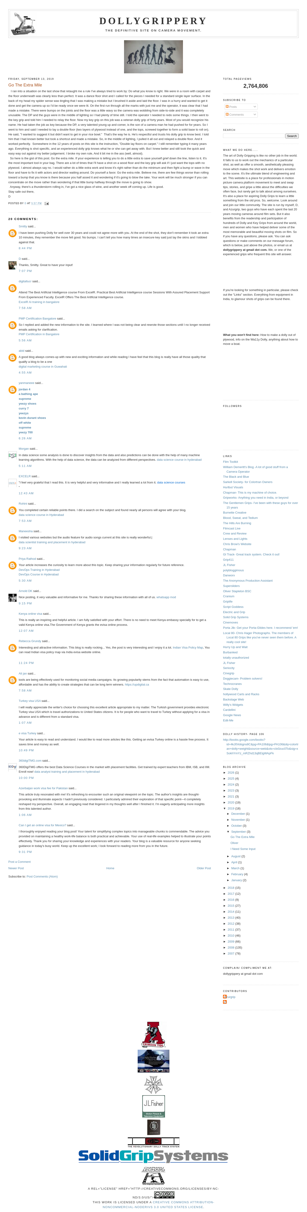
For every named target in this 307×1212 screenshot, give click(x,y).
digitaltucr (25, 281)
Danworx (229, 575)
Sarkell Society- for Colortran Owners (247, 482)
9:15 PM (25, 603)
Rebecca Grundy (30, 641)
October (237, 825)
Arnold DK (25, 591)
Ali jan (23, 673)
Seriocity (229, 668)
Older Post (204, 868)
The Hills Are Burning (237, 523)
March (235, 868)
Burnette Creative (234, 512)
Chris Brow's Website (237, 544)
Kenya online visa (30, 613)
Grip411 (228, 559)
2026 (231, 772)
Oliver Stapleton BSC (237, 591)
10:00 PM (26, 778)
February (237, 874)
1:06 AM (25, 815)
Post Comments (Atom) (42, 876)
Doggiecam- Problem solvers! (242, 678)
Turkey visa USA (30, 701)
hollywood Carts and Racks (241, 694)
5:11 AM (25, 466)
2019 (231, 808)
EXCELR (25, 476)
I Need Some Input (243, 849)
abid (21, 350)
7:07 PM (25, 271)
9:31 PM (25, 852)
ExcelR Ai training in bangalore (39, 302)
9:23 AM (25, 548)
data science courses (171, 482)
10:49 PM (26, 750)
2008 (231, 947)
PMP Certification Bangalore (37, 318)
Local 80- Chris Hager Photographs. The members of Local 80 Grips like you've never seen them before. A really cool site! (259, 637)
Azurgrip (229, 997)
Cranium (228, 596)
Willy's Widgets (233, 704)
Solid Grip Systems (236, 617)
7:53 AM (25, 521)
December (238, 813)
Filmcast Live (231, 528)
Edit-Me (228, 720)
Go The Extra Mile (243, 837)
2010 (231, 935)
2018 (231, 887)
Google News (232, 715)
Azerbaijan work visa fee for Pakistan (43, 788)
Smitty (23, 226)
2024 (231, 784)
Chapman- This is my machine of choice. (250, 492)
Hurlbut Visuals (233, 487)
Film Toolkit (230, 461)
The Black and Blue (236, 476)
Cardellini (229, 710)
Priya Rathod (27, 558)
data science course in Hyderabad (41, 515)
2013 (231, 917)
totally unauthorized (236, 657)
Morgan (24, 448)
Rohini (23, 503)
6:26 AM (25, 438)
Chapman (229, 549)
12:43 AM (26, 493)
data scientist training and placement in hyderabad (52, 542)
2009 (231, 941)
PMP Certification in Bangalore (39, 334)
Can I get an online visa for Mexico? (42, 825)
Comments (235, 114)
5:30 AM (25, 580)
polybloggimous (233, 570)
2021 (231, 796)
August (236, 856)
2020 (231, 802)
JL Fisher (229, 565)
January (237, 880)
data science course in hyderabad (179, 459)
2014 (231, 911)
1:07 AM (25, 722)
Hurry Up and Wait (235, 647)
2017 (231, 893)
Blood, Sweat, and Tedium (240, 518)
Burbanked (230, 652)
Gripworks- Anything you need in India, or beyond (255, 497)
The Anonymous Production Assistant (247, 580)
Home (110, 868)
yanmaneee (26, 383)
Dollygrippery (153, 21)
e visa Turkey (27, 733)
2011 (231, 929)
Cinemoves (230, 622)
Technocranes (232, 684)
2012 (231, 923)
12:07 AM (26, 630)
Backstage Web (233, 699)
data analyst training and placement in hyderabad (67, 771)
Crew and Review (234, 533)
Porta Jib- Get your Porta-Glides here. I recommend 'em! (260, 627)
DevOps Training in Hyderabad (39, 570)
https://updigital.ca (137, 684)
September (239, 831)
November (238, 819)
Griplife (227, 601)
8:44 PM (25, 248)
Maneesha (26, 531)
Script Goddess (233, 607)
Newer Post (16, 868)
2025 (231, 778)
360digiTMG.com (30, 760)
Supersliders (231, 586)
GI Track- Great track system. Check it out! (251, 554)
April (234, 862)
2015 (231, 905)
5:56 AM (25, 340)
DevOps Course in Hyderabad (38, 574)
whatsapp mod (166, 597)
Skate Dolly (230, 689)
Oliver (234, 843)
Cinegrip (228, 673)
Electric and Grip (234, 612)
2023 (231, 790)
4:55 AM (25, 372)
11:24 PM (26, 663)
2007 (231, 953)
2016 (231, 899)
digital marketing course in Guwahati (43, 366)
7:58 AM (25, 308)
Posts (231, 107)
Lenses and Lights (235, 538)
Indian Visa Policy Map (188, 647)
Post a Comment (19, 861)
